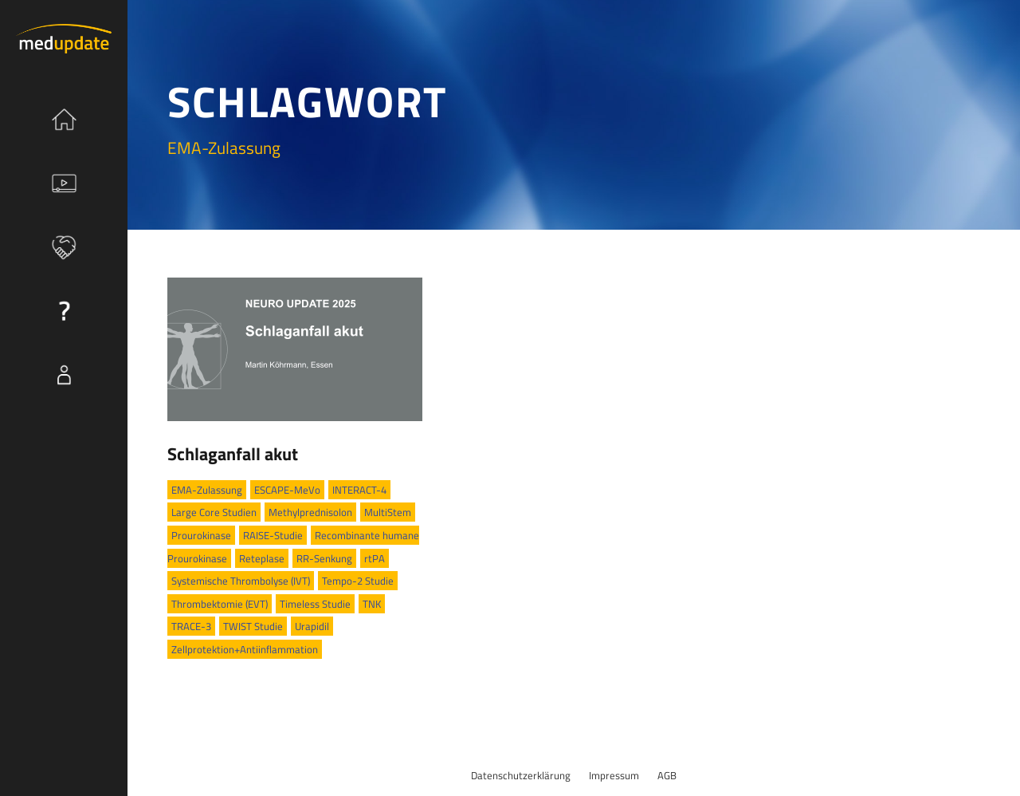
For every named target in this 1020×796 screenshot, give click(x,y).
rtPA (374, 558)
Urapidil (312, 626)
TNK (372, 604)
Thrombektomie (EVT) (219, 604)
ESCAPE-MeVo (287, 490)
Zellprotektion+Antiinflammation (244, 649)
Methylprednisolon (310, 512)
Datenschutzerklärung (521, 775)
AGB (667, 775)
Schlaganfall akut (232, 453)
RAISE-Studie (273, 535)
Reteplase (261, 558)
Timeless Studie (315, 604)
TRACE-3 (191, 626)
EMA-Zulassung (206, 490)
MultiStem (387, 512)
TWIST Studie (253, 626)
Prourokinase (201, 535)
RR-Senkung (324, 558)
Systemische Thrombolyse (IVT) (240, 581)
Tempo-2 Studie (358, 581)
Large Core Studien (214, 512)
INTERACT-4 (359, 490)
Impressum (614, 775)
